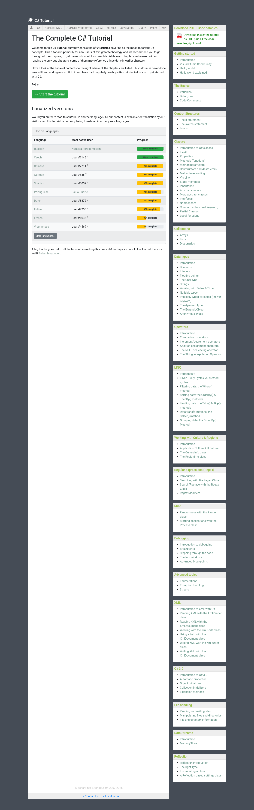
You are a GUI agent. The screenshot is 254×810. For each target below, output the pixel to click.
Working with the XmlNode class (200, 630)
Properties (186, 156)
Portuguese (41, 192)
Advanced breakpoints (194, 561)
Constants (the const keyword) (199, 207)
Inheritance (187, 186)
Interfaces (186, 198)
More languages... (45, 235)
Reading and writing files (195, 711)
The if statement (190, 120)
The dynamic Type (191, 305)
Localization (112, 796)
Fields (183, 152)
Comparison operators (194, 337)
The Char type (188, 280)
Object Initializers (191, 683)
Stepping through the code (196, 553)
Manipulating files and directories (201, 715)
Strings (184, 284)
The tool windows (191, 557)
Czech (38, 157)
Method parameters (192, 165)
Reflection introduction (194, 762)
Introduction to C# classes (196, 148)
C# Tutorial (44, 20)
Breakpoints (187, 548)
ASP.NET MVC (53, 27)
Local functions (189, 215)
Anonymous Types (191, 313)
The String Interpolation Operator (200, 354)
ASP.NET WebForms (79, 27)
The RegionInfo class (193, 456)
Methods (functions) (192, 160)
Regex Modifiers (190, 493)
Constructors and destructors (198, 169)
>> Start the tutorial (50, 94)
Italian (38, 209)
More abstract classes (194, 194)
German (39, 174)
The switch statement (193, 124)
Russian (39, 148)
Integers (185, 271)
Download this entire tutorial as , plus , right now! (197, 39)
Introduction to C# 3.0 (193, 675)
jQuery (142, 27)
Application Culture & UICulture (199, 448)
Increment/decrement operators (200, 341)
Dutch (37, 200)
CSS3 (99, 27)
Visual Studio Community (195, 64)
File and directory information (198, 719)
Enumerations (188, 581)
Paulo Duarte (80, 192)
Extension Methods (192, 692)
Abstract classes (190, 190)
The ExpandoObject (192, 309)
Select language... (50, 253)
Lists (183, 239)
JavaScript (127, 27)
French (38, 218)
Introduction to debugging (196, 544)
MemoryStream (189, 743)
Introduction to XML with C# (197, 609)
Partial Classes (189, 211)
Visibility (185, 177)
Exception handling (192, 585)
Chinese (39, 166)
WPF (164, 27)
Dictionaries (187, 243)
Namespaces (188, 203)
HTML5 (111, 27)
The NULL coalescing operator (199, 350)
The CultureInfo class (193, 452)
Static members (190, 181)
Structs (184, 589)
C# (38, 27)
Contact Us (92, 796)
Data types (186, 96)
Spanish (39, 183)
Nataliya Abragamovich (86, 148)
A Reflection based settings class (201, 775)
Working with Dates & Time (197, 288)
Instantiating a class (192, 771)
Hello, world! (187, 68)
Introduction (187, 60)
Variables (186, 92)
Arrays (184, 235)
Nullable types (189, 292)
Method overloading (192, 173)
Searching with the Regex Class (199, 480)
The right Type (189, 767)
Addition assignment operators (199, 346)
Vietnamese (41, 226)
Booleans (186, 267)
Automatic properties (193, 679)
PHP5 (153, 27)
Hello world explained (193, 72)
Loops (184, 128)
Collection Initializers (193, 687)
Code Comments (190, 100)
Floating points (189, 275)
